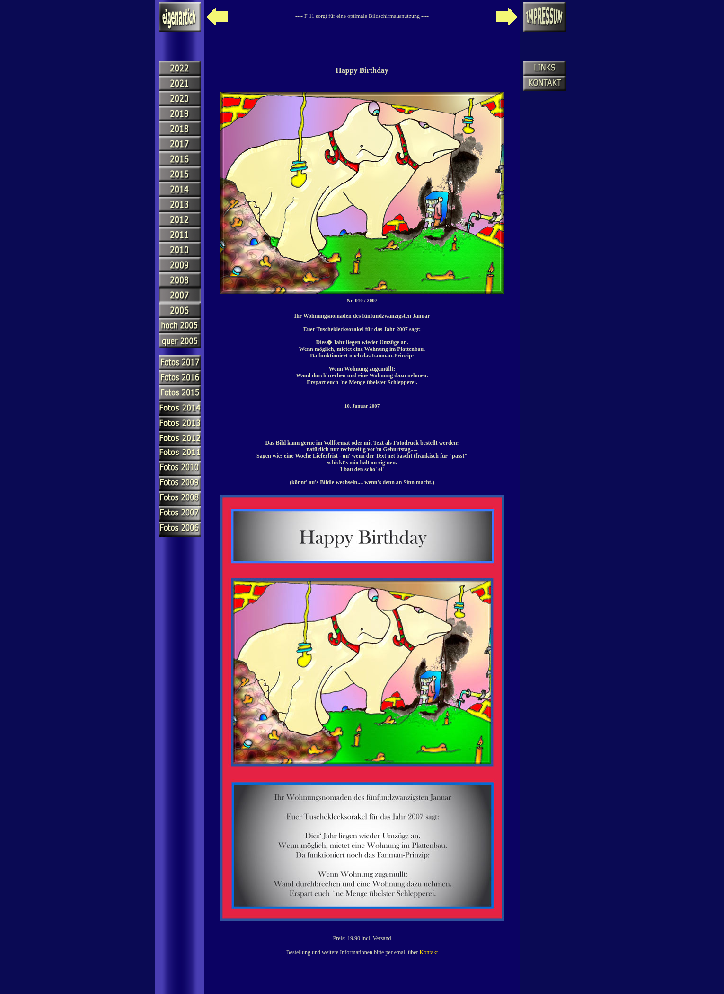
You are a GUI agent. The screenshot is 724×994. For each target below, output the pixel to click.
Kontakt (429, 952)
